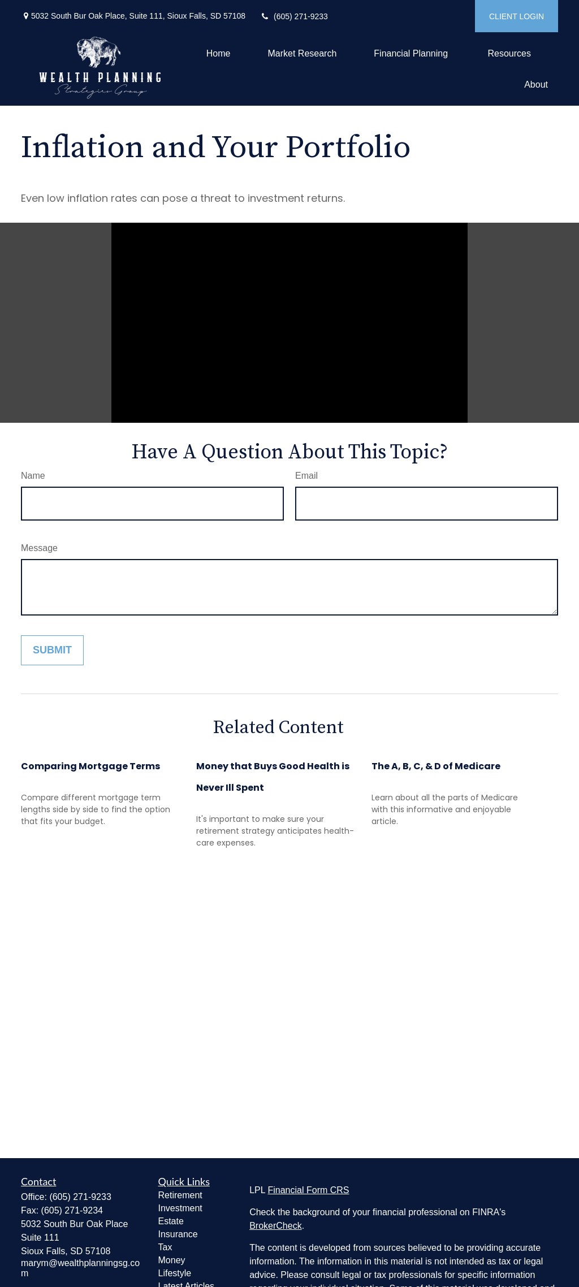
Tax (165, 1247)
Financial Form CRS (308, 1190)
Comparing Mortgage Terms (90, 766)
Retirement (180, 1195)
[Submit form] (52, 650)
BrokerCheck (275, 1225)
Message (39, 548)
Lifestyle (175, 1273)
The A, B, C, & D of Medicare (435, 766)
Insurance (178, 1234)
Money (171, 1260)
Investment (180, 1208)
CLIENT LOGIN (516, 16)
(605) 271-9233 (294, 16)
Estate (171, 1221)
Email (306, 475)
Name (33, 475)
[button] (218, 53)
